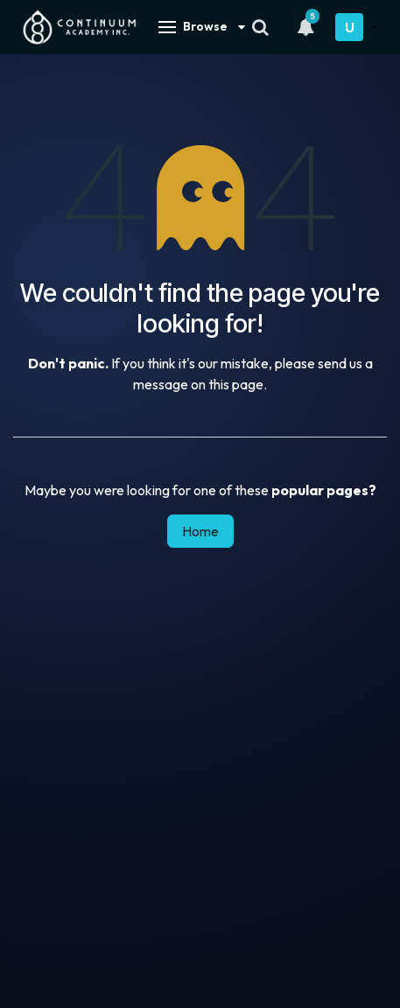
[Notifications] (305, 27)
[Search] (260, 27)
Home (200, 531)
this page (235, 384)
